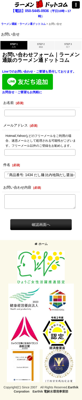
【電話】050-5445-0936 (30, 11)
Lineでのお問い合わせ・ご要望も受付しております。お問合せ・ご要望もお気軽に (39, 82)
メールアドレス (15, 125)
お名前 (8, 103)
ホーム (41, 244)
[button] (76, 5)
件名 (6, 165)
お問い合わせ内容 (17, 187)
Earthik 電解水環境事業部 (50, 391)
